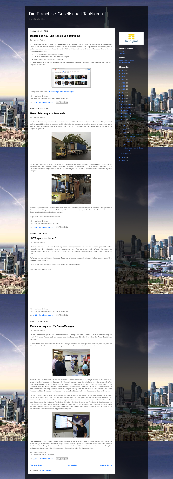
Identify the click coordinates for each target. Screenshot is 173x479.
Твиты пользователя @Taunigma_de (126, 61)
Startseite (72, 465)
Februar (126, 154)
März (125, 132)
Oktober (126, 110)
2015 (123, 158)
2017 (123, 98)
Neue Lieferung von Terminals (47, 113)
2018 (123, 95)
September (127, 113)
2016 (123, 101)
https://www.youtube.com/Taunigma (61, 92)
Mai (124, 126)
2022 (123, 83)
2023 (123, 80)
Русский (122, 53)
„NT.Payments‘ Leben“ (43, 238)
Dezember (127, 104)
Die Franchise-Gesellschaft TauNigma (66, 13)
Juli (124, 120)
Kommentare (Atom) (46, 470)
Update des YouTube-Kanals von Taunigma (55, 36)
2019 (123, 92)
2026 (123, 70)
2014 (123, 161)
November (127, 107)
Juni (125, 123)
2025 (123, 74)
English (121, 51)
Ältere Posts (106, 465)
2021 (123, 86)
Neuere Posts (37, 465)
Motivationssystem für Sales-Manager (52, 326)
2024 (123, 77)
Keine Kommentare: (46, 102)
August (126, 117)
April (125, 129)
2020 (123, 89)
